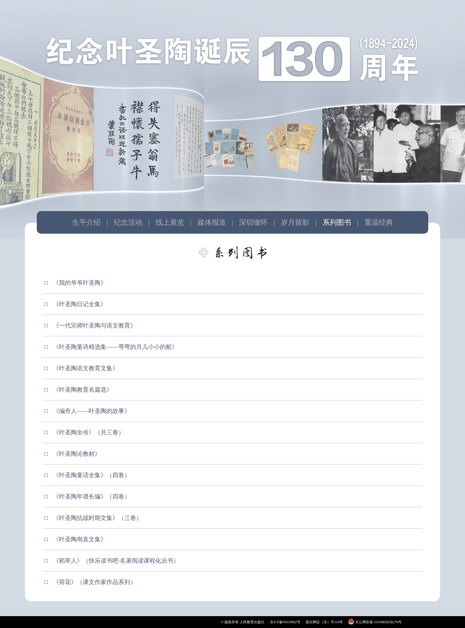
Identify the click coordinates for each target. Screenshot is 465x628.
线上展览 (170, 222)
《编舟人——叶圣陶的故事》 (91, 411)
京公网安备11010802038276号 (378, 622)
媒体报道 (212, 222)
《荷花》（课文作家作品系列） (94, 582)
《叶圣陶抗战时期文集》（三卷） (97, 518)
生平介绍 (86, 222)
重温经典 (378, 222)
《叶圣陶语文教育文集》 (85, 368)
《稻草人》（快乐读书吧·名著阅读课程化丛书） (116, 560)
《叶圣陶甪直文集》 (79, 539)
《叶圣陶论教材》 (77, 453)
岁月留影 (295, 222)
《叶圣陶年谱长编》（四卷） (91, 496)
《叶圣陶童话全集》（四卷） (91, 475)
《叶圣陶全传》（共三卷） (88, 432)
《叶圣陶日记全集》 (79, 304)
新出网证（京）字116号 (324, 622)
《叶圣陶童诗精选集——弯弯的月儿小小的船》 (115, 347)
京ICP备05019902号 (285, 622)
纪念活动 (128, 222)
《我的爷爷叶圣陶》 (79, 282)
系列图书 (337, 222)
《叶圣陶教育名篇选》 (82, 389)
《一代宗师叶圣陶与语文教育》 (94, 325)
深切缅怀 (253, 222)
